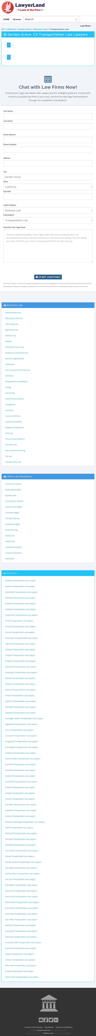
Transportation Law (13, 462)
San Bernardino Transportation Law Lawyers (23, 862)
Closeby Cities (11, 573)
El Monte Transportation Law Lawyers (20, 661)
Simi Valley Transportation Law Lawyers (21, 919)
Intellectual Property (13, 422)
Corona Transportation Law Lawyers (19, 632)
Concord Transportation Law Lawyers (20, 626)
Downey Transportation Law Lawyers (20, 649)
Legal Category (9, 205)
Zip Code (7, 191)
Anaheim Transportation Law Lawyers (20, 580)
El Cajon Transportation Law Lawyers (20, 655)
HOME (6, 19)
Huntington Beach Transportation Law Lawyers (24, 718)
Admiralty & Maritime (14, 318)
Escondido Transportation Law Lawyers (21, 672)
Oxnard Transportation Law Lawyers (20, 799)
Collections (9, 364)
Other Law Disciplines (19, 476)
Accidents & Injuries (13, 484)
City (5, 171)
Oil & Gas (9, 433)
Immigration (10, 404)
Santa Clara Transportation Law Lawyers (21, 896)
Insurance (9, 410)
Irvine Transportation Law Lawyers (19, 730)
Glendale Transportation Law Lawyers (20, 707)
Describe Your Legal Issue (14, 227)
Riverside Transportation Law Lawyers (20, 839)
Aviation (8, 341)
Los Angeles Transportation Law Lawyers (21, 747)
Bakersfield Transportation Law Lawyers (21, 592)
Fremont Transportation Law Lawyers (20, 690)
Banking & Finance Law (14, 347)
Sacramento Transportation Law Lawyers (21, 850)
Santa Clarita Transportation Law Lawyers (22, 902)
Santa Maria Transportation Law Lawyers (21, 908)
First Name (8, 111)
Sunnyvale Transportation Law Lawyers (21, 931)
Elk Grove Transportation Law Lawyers (20, 667)
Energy (8, 387)
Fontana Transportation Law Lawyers (20, 684)
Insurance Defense (12, 416)
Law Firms (86, 26)
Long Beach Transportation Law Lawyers (21, 741)
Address (6, 158)
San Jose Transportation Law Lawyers (20, 879)
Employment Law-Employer (16, 381)
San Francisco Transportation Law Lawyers (22, 873)
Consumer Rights (12, 512)
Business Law (40, 29)
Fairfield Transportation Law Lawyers (20, 678)
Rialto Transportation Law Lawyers (19, 827)
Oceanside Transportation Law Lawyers (21, 781)
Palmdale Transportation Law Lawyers (20, 804)
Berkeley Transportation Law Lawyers (20, 598)
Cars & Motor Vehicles (14, 501)
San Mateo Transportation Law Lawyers (21, 885)
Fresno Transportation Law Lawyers (19, 695)
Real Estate (9, 558)
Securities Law (11, 445)
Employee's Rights (12, 524)
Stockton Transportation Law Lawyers (20, 925)
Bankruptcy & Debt (13, 489)
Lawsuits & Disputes (13, 553)
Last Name (8, 121)
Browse (17, 19)
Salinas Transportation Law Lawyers (19, 856)
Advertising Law (11, 324)
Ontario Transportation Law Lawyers (20, 787)
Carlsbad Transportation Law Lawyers (20, 609)
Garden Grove (25, 29)
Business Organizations (14, 358)
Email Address (9, 134)
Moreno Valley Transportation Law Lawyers (22, 758)
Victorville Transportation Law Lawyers (20, 965)
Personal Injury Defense (15, 439)
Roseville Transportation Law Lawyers (20, 845)
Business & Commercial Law (16, 353)
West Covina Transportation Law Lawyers (22, 977)
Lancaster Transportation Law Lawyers (20, 736)
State (5, 181)
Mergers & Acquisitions (14, 427)
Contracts (9, 376)
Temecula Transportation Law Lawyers (20, 937)
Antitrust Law (10, 335)
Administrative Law (13, 312)
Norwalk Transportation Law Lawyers (20, 770)
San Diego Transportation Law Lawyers (21, 868)
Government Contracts (14, 399)
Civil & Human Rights (13, 507)
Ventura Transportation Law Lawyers (20, 960)
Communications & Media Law (17, 370)
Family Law (9, 535)
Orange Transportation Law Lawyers (20, 793)
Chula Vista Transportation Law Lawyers (21, 615)
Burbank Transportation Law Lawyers (20, 603)
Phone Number (9, 144)
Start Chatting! (48, 277)
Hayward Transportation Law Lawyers (20, 713)
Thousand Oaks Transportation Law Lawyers (23, 942)
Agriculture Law (11, 330)
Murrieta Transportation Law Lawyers (20, 764)
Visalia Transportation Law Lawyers (19, 971)
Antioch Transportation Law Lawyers (20, 586)
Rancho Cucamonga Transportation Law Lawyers (25, 822)
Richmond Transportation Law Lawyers (21, 833)
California (11, 29)
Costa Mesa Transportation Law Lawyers (21, 638)
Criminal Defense (12, 518)
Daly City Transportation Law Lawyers (20, 644)
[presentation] (48, 268)
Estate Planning (11, 530)
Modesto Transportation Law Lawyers (20, 753)
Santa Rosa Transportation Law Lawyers (21, 914)
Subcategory (8, 215)
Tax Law (8, 456)
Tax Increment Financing (15, 450)
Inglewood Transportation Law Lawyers (21, 724)
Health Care (10, 541)
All (2, 29)
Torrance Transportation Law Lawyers (20, 948)
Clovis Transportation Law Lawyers (19, 621)
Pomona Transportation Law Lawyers (20, 816)
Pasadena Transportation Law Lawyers (20, 810)
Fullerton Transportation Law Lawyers (20, 701)
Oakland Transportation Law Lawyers (20, 776)
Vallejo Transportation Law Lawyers (19, 954)
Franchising (10, 393)
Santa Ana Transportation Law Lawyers (21, 891)
